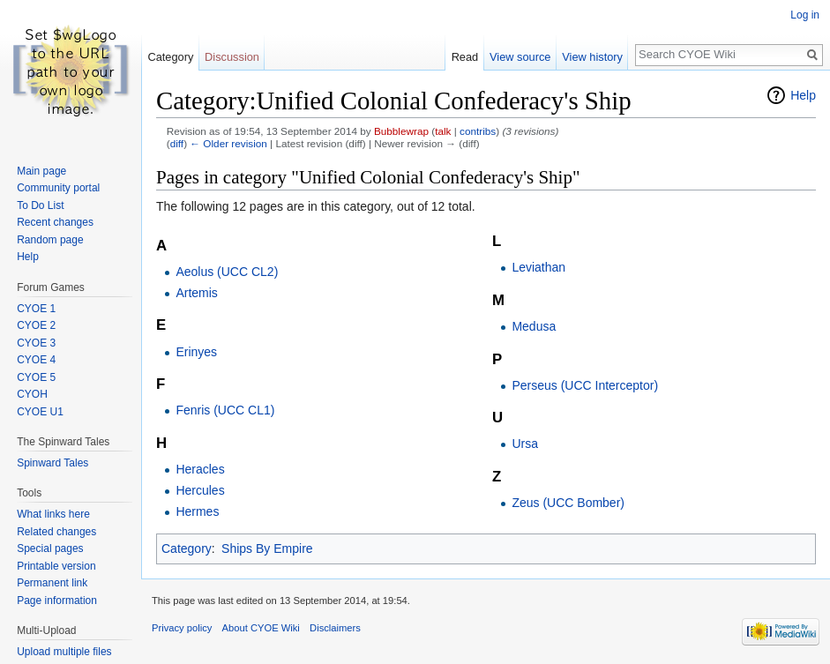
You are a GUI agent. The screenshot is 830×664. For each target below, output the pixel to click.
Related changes (56, 532)
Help (803, 95)
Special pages (50, 548)
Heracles (200, 469)
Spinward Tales (52, 463)
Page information (57, 600)
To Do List (40, 205)
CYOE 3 (36, 343)
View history (592, 56)
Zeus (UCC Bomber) (568, 503)
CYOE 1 (36, 308)
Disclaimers (335, 628)
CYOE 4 (36, 360)
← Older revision (228, 143)
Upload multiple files (64, 651)
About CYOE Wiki (261, 628)
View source (520, 56)
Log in (804, 15)
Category (186, 548)
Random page (50, 240)
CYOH (32, 394)
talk (443, 131)
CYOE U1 (40, 412)
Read (465, 56)
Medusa (534, 326)
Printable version (56, 566)
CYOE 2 (36, 325)
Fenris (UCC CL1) (225, 410)
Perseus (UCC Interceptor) (585, 385)
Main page (41, 171)
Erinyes (196, 352)
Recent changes (55, 222)
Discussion (232, 56)
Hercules (200, 490)
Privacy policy (182, 628)
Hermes (197, 511)
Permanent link (52, 583)
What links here (53, 514)
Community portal (58, 188)
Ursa (525, 443)
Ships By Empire (266, 548)
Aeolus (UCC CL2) (227, 272)
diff (176, 143)
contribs (478, 131)
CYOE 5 (36, 377)
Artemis (196, 293)
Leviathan (538, 267)
